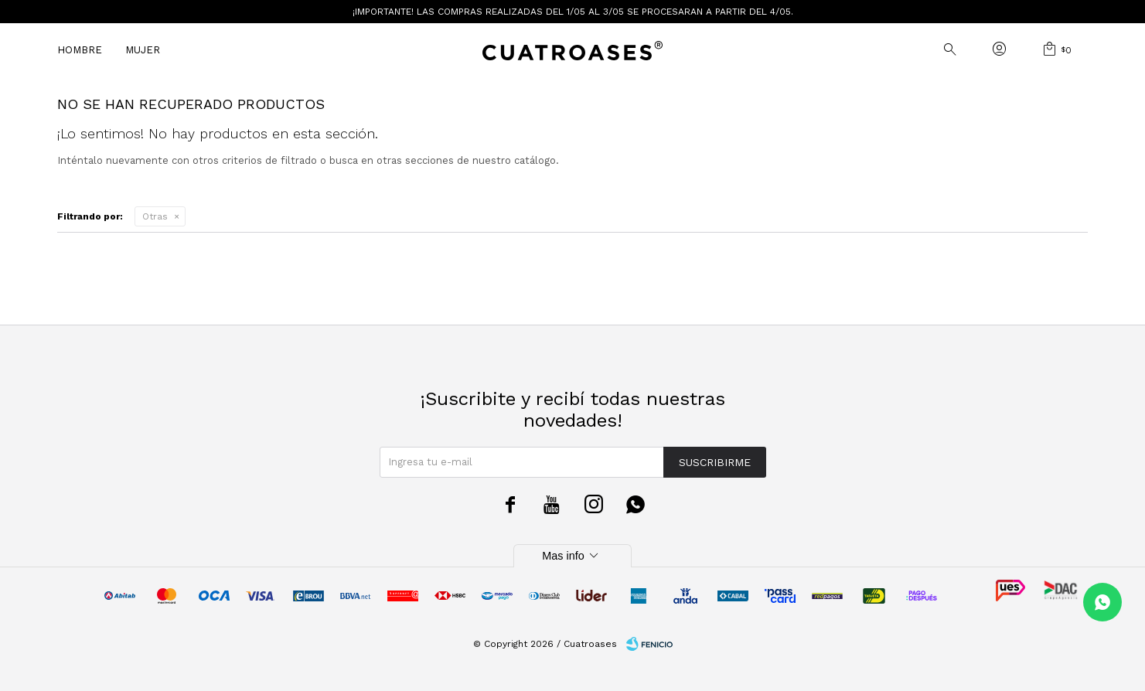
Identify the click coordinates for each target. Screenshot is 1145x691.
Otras (155, 216)
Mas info (572, 556)
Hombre (79, 50)
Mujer (142, 50)
